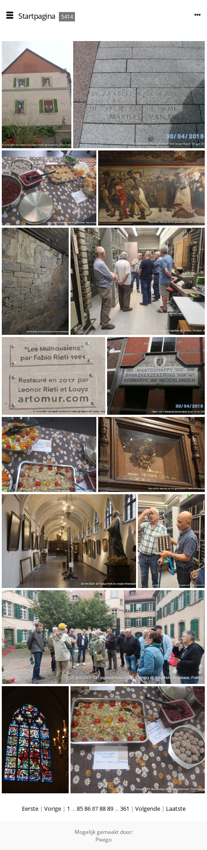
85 (80, 808)
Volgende (147, 808)
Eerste (30, 808)
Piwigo (103, 839)
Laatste (176, 808)
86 (87, 808)
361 (124, 808)
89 (110, 808)
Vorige (52, 808)
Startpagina (36, 16)
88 (102, 808)
